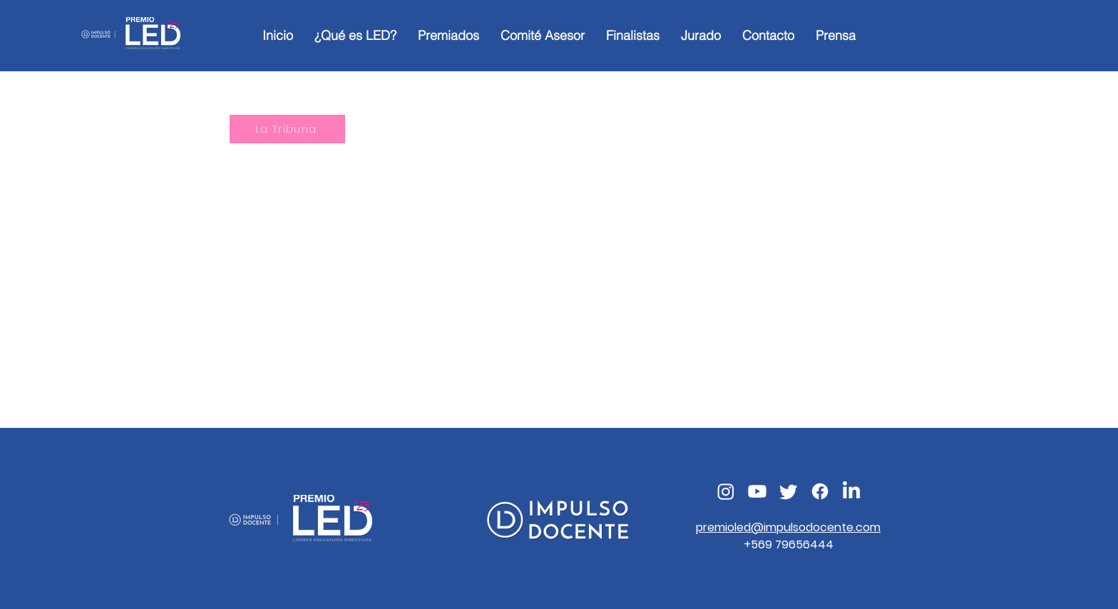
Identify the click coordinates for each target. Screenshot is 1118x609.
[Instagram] (726, 491)
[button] (448, 35)
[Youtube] (757, 491)
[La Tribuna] (287, 129)
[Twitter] (788, 491)
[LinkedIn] (851, 491)
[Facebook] (820, 491)
